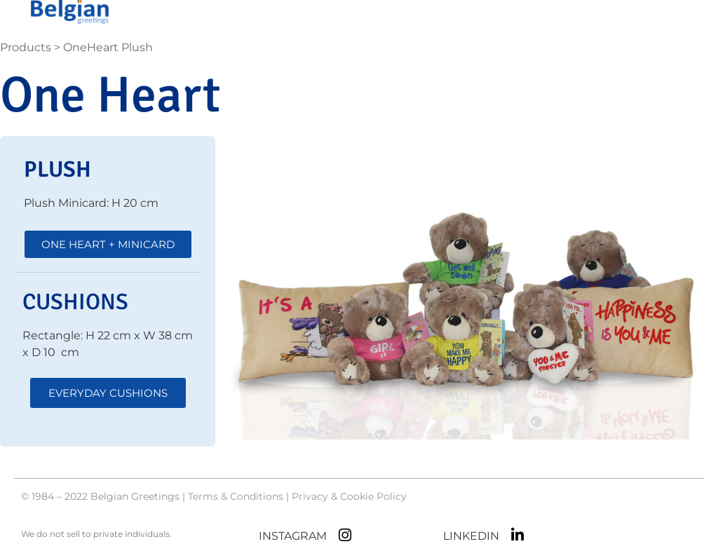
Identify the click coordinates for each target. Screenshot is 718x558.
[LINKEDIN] (517, 535)
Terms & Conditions (235, 496)
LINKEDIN (471, 536)
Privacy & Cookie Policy (349, 496)
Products (25, 47)
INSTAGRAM (293, 536)
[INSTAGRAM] (344, 535)
